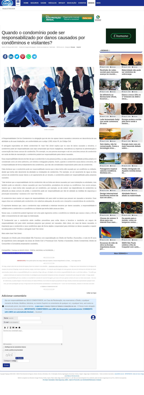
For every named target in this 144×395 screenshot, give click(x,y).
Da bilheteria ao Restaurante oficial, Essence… (108, 97)
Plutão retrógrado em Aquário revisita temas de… (131, 171)
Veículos (52, 3)
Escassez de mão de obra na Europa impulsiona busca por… (109, 246)
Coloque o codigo (10, 361)
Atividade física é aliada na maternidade (131, 195)
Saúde (43, 3)
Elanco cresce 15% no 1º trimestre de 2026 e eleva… (131, 97)
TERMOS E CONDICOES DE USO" (50, 286)
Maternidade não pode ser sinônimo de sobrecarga (131, 72)
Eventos (82, 3)
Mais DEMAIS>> (121, 253)
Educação (71, 3)
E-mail (11, 322)
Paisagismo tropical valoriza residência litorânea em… (108, 171)
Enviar (6, 365)
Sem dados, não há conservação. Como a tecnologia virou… (109, 146)
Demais (91, 3)
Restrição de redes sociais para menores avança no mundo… (109, 72)
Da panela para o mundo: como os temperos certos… (130, 220)
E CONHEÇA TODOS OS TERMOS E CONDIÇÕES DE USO (55, 306)
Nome (8, 318)
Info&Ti (62, 3)
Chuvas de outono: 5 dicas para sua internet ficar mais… (109, 220)
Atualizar (20, 358)
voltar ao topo (91, 293)
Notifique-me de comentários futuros (15, 347)
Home (26, 3)
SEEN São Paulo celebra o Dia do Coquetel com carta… (131, 245)
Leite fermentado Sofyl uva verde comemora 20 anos (109, 121)
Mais (98, 3)
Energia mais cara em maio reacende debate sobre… (131, 146)
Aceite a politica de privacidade (14, 350)
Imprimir (78, 47)
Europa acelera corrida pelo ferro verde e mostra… (131, 121)
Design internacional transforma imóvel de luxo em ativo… (109, 196)
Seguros (34, 3)
